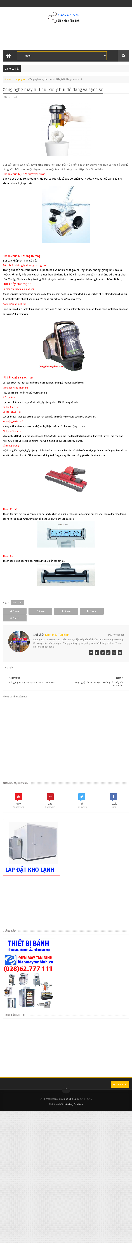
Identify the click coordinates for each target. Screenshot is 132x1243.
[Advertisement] (35, 1046)
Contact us (120, 1084)
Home (7, 79)
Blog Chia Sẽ (69, 1099)
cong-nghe (19, 79)
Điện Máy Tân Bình (57, 634)
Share (47, 611)
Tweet (17, 611)
